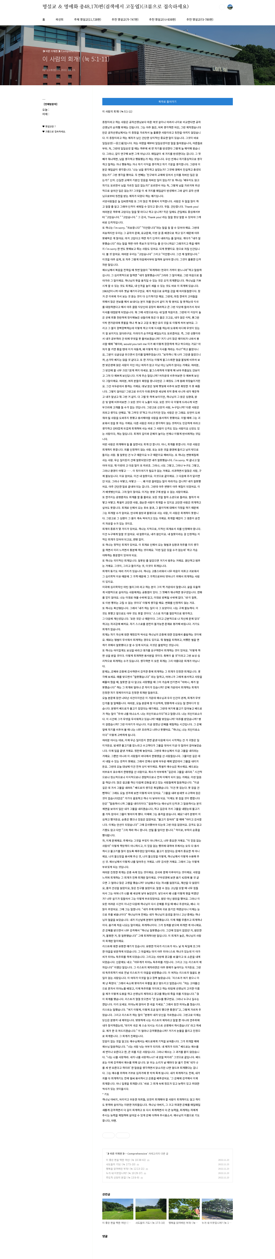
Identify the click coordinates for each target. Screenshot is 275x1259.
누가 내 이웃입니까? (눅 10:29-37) (124, 1173)
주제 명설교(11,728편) (87, 19)
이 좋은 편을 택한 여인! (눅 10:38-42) (126, 1160)
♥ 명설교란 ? (49, 126)
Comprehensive (137, 1153)
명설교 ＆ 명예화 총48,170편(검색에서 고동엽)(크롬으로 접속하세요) (115, 6)
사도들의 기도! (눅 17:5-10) (120, 1164)
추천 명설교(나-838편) (162, 19)
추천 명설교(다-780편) (199, 19)
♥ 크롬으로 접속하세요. (54, 131)
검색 (222, 7)
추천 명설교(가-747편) (125, 19)
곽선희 (60, 19)
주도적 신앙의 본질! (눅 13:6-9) (122, 1177)
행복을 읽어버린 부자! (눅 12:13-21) (125, 1168)
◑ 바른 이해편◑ (116, 1153)
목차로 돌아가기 (168, 101)
